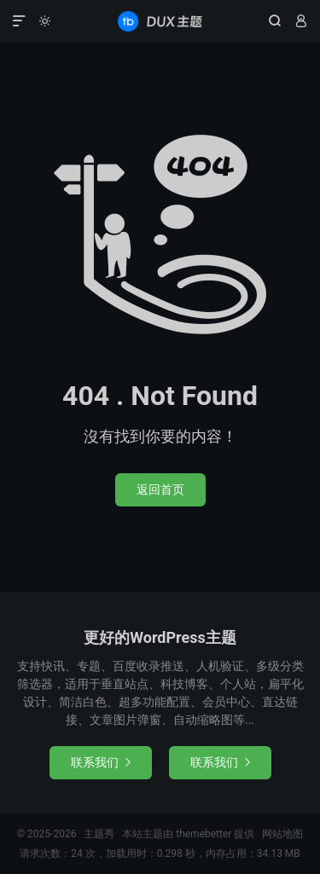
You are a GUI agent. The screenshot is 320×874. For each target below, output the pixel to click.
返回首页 (160, 489)
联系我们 (101, 762)
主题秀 (159, 21)
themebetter (203, 834)
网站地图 (282, 834)
